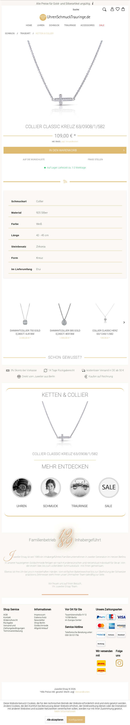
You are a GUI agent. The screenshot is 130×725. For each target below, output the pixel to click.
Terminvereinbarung (13, 631)
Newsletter (39, 620)
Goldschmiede (41, 625)
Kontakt (7, 617)
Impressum (39, 614)
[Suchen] (104, 9)
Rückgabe (8, 623)
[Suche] (87, 9)
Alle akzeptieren (55, 719)
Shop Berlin (39, 623)
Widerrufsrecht (10, 620)
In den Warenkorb (87, 150)
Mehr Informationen (65, 711)
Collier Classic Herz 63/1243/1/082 (104, 332)
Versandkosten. (82, 692)
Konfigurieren (76, 719)
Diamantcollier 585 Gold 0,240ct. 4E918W (65, 332)
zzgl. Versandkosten (69, 141)
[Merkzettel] (118, 9)
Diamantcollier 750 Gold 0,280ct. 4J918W (25, 332)
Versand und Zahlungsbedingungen (14, 626)
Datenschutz (40, 617)
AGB (5, 614)
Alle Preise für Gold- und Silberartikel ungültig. (65, 3)
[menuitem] (90, 9)
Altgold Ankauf (41, 628)
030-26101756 (72, 635)
